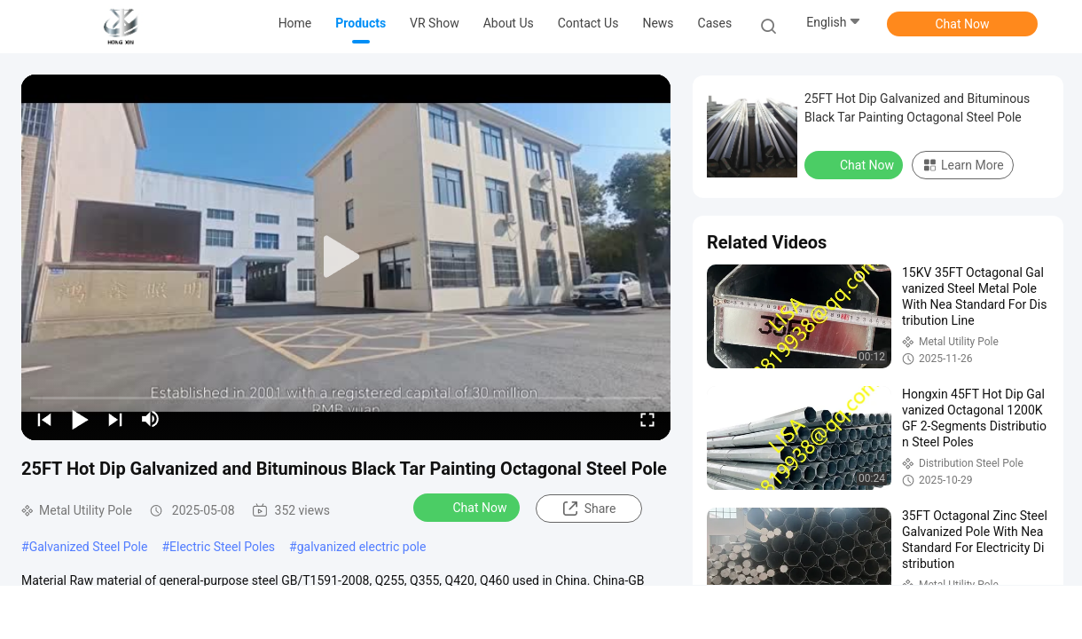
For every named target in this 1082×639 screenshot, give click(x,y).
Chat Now (963, 24)
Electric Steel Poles (222, 547)
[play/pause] (80, 419)
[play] (346, 257)
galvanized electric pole (362, 547)
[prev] (44, 419)
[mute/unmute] (151, 419)
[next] (115, 419)
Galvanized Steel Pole (88, 547)
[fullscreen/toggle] (647, 419)
